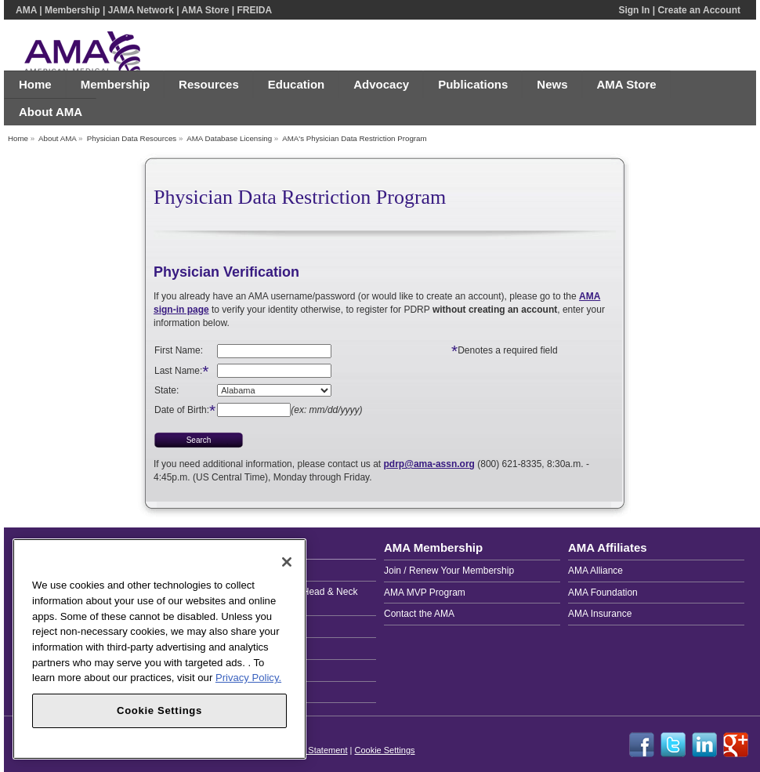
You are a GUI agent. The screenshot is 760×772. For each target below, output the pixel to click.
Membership (72, 10)
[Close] (287, 562)
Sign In (634, 10)
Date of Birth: (184, 409)
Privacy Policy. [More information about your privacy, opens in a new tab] (248, 677)
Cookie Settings (384, 750)
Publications (473, 84)
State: (166, 390)
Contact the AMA (419, 613)
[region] (159, 648)
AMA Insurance (600, 613)
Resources (209, 84)
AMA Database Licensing (229, 138)
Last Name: (178, 369)
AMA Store (205, 10)
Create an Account (698, 10)
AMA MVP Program (424, 592)
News (552, 84)
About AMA (50, 111)
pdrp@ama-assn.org (429, 463)
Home (35, 84)
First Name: (178, 350)
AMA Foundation (603, 592)
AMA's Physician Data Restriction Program (354, 138)
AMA (26, 10)
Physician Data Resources (131, 138)
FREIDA (254, 10)
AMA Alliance (595, 570)
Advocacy (381, 84)
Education (296, 84)
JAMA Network (141, 10)
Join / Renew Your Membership (449, 570)
